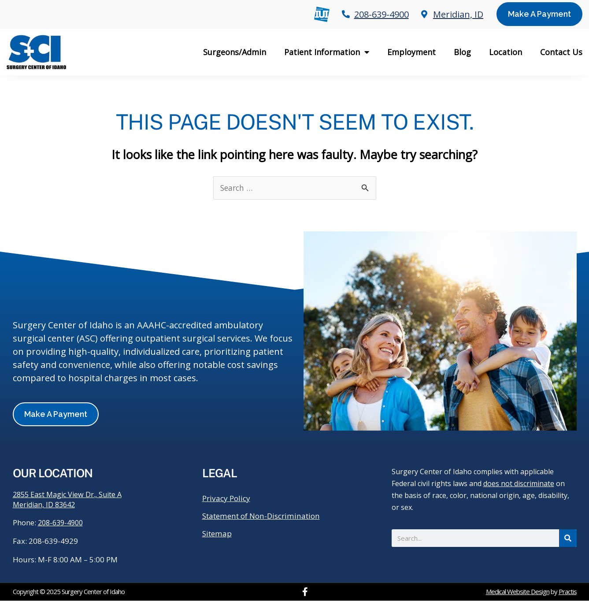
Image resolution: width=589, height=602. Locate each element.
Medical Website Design (517, 592)
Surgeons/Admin (234, 52)
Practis (568, 592)
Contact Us (561, 52)
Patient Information (326, 52)
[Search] (568, 538)
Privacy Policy (227, 499)
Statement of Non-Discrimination (266, 516)
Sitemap (218, 534)
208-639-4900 (62, 524)
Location (505, 52)
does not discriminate (518, 484)
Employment (411, 52)
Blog (462, 52)
